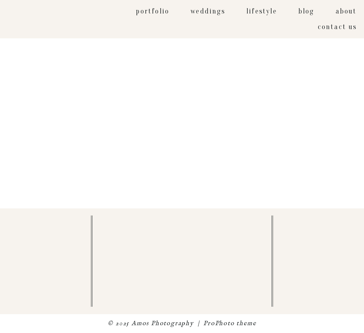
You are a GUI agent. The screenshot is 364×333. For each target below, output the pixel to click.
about (346, 11)
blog (306, 11)
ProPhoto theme (229, 324)
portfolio (152, 11)
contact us (337, 27)
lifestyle (261, 11)
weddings (208, 11)
